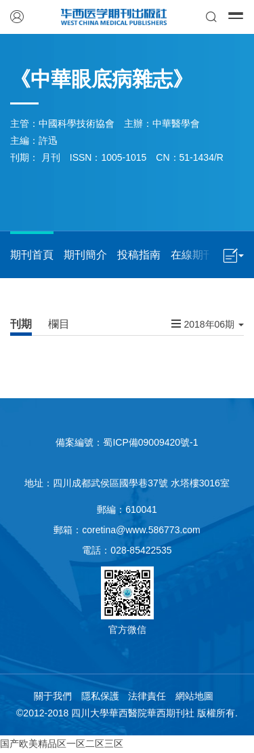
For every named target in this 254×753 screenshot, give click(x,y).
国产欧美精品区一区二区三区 (61, 743)
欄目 (59, 324)
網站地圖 (194, 696)
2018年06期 (208, 324)
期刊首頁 (32, 254)
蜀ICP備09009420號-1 (150, 442)
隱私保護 (100, 696)
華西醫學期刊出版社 (114, 16)
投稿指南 (139, 254)
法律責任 (147, 696)
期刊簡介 (85, 254)
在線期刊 (192, 254)
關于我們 (53, 696)
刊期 (21, 324)
